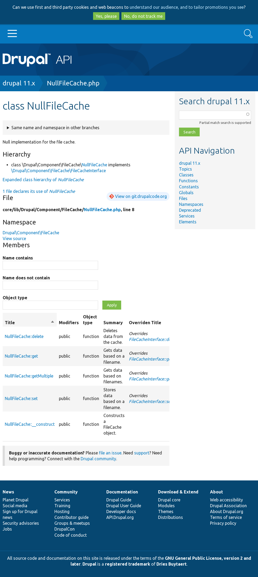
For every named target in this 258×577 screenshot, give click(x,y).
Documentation (122, 491)
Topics (185, 169)
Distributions (170, 517)
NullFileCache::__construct (30, 424)
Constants (189, 186)
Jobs (7, 529)
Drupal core (169, 499)
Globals (186, 192)
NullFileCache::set (21, 398)
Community (66, 491)
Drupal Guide (118, 499)
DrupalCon (64, 529)
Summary (113, 322)
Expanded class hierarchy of (43, 179)
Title (30, 323)
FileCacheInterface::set (150, 401)
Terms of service (226, 517)
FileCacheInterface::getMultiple (158, 378)
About (216, 491)
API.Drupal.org (120, 517)
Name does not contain (26, 277)
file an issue (110, 452)
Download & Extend (178, 491)
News (8, 491)
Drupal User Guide (123, 505)
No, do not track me (143, 16)
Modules (166, 505)
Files (183, 198)
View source (14, 238)
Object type (15, 297)
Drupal (89, 564)
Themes (165, 511)
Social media (15, 505)
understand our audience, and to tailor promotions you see (187, 7)
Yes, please (106, 16)
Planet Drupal (15, 499)
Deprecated (190, 210)
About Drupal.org (226, 511)
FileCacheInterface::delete (153, 339)
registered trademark (127, 564)
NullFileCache (94, 164)
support (141, 452)
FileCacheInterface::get (151, 359)
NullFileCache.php (73, 83)
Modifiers (69, 322)
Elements (187, 221)
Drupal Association (228, 505)
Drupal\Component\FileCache (31, 232)
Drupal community (98, 458)
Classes (186, 174)
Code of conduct (70, 535)
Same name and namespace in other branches (55, 127)
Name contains (18, 257)
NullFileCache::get (21, 356)
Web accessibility (226, 499)
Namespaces (191, 204)
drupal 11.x (19, 83)
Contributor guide (71, 517)
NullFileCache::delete (24, 336)
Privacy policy (223, 523)
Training (62, 505)
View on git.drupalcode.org (141, 196)
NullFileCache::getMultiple (29, 376)
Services (187, 216)
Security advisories (21, 523)
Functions (188, 180)
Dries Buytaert (171, 564)
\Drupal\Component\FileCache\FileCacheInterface (58, 170)
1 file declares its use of (39, 191)
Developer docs (121, 511)
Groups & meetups (72, 523)
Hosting (61, 511)
